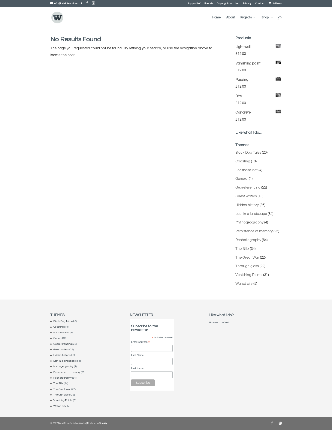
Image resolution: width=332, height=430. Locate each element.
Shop (265, 17)
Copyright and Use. (228, 3)
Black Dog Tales (248, 152)
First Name (137, 355)
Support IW (193, 3)
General (241, 179)
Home (216, 17)
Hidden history (247, 205)
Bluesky (103, 423)
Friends (208, 3)
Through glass (247, 266)
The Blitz (242, 249)
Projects (246, 17)
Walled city (244, 284)
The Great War (247, 257)
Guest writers (246, 196)
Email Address (140, 342)
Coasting (242, 161)
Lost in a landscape (251, 214)
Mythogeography (249, 222)
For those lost (246, 170)
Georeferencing (247, 187)
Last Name (137, 368)
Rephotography (248, 240)
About (230, 17)
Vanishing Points (248, 275)
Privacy (247, 3)
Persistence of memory (254, 231)
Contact (260, 3)
